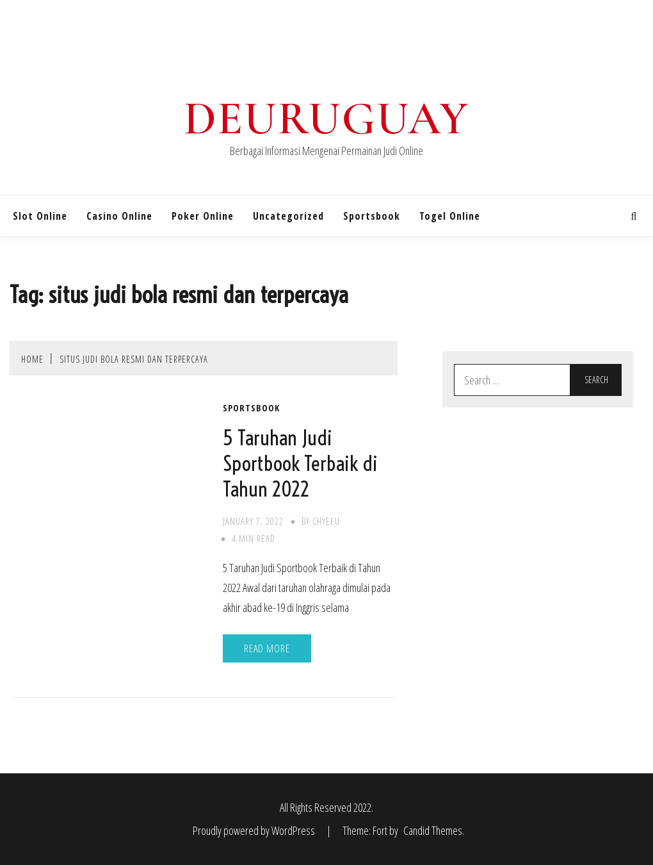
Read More (267, 648)
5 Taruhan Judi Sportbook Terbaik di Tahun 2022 (300, 463)
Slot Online (40, 216)
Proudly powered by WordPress (255, 830)
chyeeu (326, 521)
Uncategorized (288, 216)
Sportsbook (371, 216)
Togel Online (449, 216)
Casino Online (119, 216)
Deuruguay (326, 118)
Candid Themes (432, 830)
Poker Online (203, 216)
